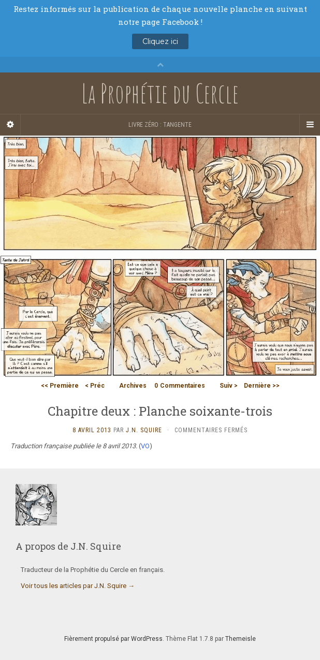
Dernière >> (262, 385)
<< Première (60, 385)
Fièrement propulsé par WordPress (113, 638)
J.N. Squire (144, 430)
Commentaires (179, 385)
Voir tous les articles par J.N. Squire (78, 586)
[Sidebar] (10, 124)
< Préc (95, 385)
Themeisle (240, 638)
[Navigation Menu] (309, 124)
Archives (133, 385)
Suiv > (229, 385)
